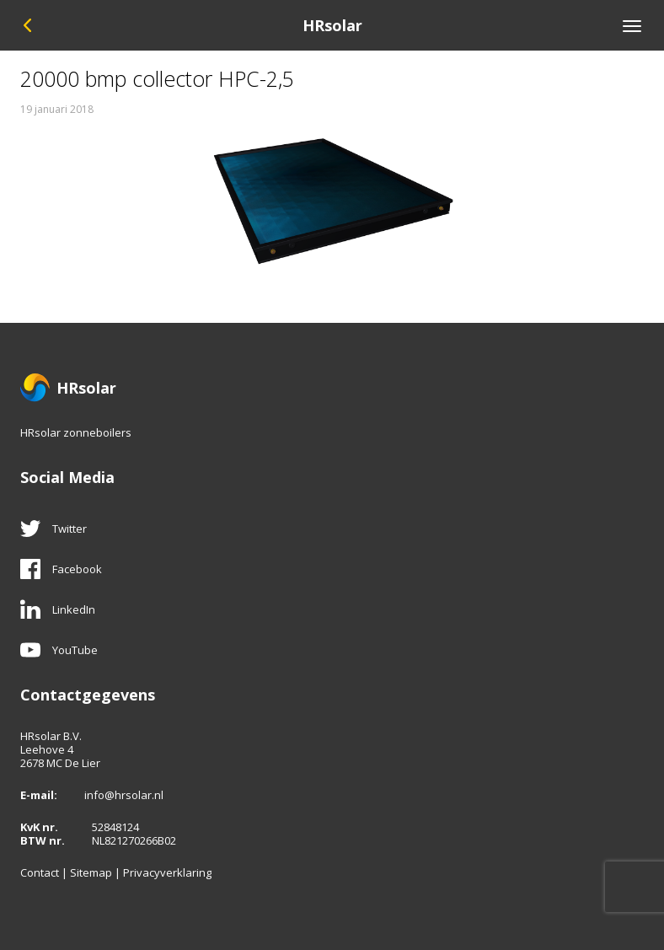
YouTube (59, 650)
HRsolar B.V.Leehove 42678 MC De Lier (60, 749)
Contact (39, 872)
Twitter (53, 528)
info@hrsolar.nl (123, 794)
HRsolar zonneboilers (75, 432)
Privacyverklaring (167, 872)
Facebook (61, 569)
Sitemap (91, 872)
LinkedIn (57, 609)
